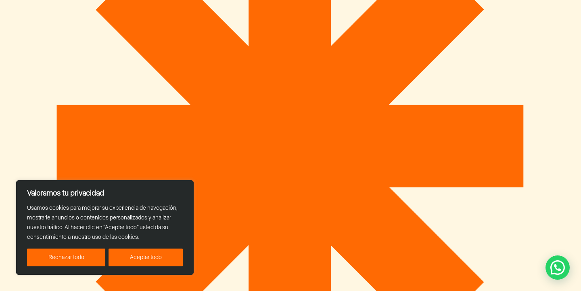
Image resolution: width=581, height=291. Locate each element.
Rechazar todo (66, 257)
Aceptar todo (146, 257)
